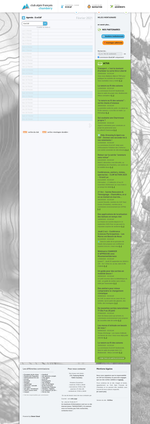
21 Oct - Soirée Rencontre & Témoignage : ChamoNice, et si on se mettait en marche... (112, 194)
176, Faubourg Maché (77, 375)
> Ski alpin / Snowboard (30, 389)
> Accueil (26, 379)
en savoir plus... (104, 25)
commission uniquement (111, 57)
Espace (119, 6)
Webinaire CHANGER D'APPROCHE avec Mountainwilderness (107, 253)
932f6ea (110, 400)
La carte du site (96, 6)
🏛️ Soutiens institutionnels (112, 36)
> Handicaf (44, 374)
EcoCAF (26, 23)
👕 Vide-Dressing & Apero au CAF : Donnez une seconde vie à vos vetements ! (112, 137)
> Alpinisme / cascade (30, 385)
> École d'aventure (47, 385)
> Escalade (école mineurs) (31, 374)
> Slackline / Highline (47, 389)
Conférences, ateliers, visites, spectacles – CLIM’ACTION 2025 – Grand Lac (112, 174)
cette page (73, 399)
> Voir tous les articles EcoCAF (111, 358)
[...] (120, 81)
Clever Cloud (35, 416)
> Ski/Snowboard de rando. (31, 378)
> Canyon (26, 392)
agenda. (121, 380)
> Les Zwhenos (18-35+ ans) (50, 390)
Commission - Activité (72, 6)
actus (106, 63)
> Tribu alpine (45, 378)
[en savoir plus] (101, 391)
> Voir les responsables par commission (35, 395)
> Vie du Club (45, 392)
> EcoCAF (44, 379)
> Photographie (46, 381)
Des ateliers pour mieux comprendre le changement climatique (110, 291)
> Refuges (26, 382)
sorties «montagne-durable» (55, 132)
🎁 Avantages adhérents (113, 43)
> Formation (27, 387)
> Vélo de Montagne (47, 384)
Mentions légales (104, 369)
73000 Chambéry (76, 378)
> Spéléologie (27, 384)
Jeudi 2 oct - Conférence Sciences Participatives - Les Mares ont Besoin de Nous (111, 234)
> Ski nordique (45, 382)
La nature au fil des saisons (110, 86)
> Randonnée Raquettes (31, 376)
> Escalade (26, 381)
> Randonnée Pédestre (48, 387)
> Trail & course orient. (30, 390)
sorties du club (31, 132)
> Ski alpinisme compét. (48, 376)
